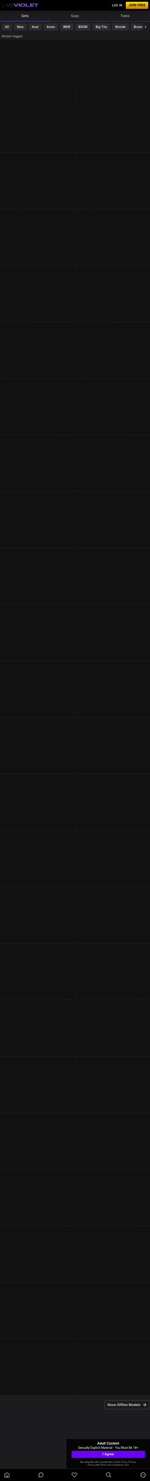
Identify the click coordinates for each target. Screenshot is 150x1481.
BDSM (83, 27)
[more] (143, 1475)
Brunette (140, 27)
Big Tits (101, 27)
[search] (108, 1475)
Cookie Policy (120, 1462)
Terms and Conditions (112, 1464)
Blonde (120, 27)
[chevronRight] (145, 26)
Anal (35, 27)
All (7, 27)
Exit (127, 1464)
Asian (51, 27)
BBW (66, 27)
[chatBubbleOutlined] (41, 1475)
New (20, 27)
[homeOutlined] (7, 1475)
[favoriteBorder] (74, 1475)
